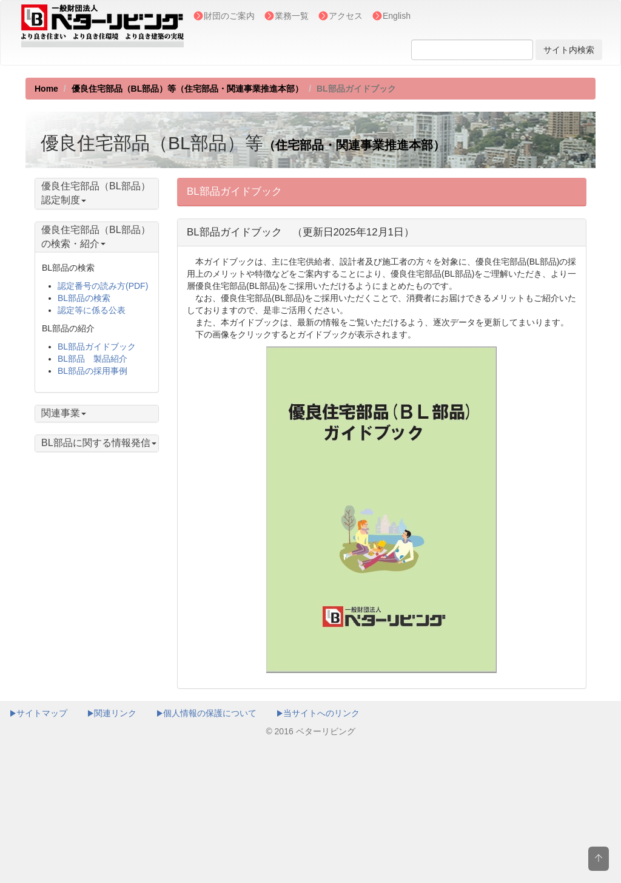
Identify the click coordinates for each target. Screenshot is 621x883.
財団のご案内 (229, 16)
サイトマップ (38, 713)
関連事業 (63, 413)
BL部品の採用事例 (92, 371)
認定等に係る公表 (92, 310)
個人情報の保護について (206, 713)
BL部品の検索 (84, 298)
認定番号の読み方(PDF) (103, 286)
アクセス (346, 16)
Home (46, 88)
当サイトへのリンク (318, 713)
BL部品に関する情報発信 (98, 443)
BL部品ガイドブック (97, 346)
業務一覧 (292, 16)
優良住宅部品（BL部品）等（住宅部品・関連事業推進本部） (188, 88)
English (397, 16)
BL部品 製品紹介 (92, 359)
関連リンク (111, 713)
